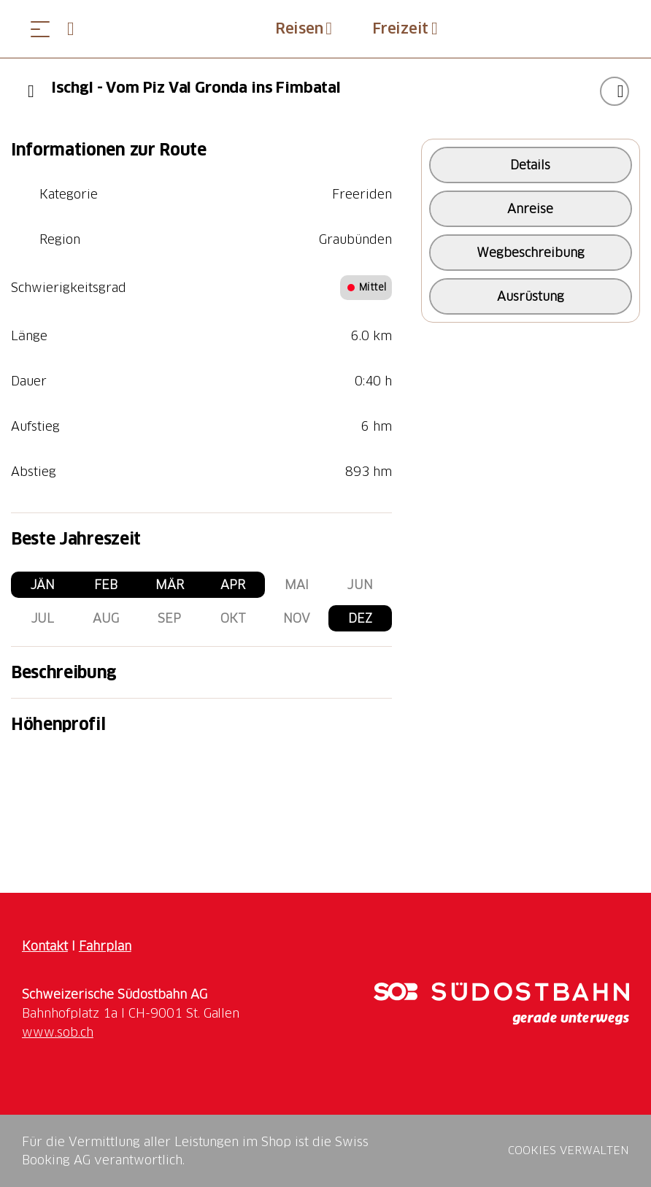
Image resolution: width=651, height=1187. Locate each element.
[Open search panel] (76, 29)
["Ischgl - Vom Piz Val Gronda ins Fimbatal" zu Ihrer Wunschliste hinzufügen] (614, 91)
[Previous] (31, 91)
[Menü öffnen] (40, 29)
